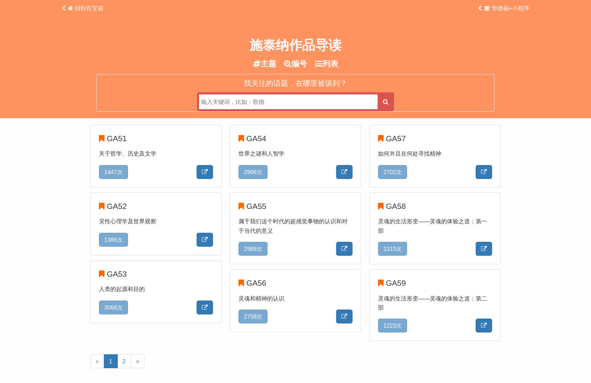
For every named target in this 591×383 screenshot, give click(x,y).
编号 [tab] (295, 64)
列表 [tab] (326, 64)
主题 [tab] (264, 64)
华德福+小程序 (506, 8)
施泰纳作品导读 (295, 45)
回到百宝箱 (85, 8)
